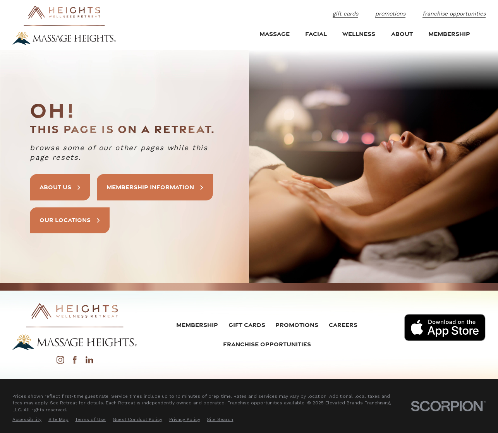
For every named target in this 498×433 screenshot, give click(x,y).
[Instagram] (60, 362)
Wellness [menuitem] (358, 34)
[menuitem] (26, 419)
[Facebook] (75, 362)
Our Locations (70, 220)
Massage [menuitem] (274, 34)
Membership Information (156, 187)
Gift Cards (345, 13)
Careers (343, 325)
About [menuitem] (402, 34)
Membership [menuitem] (449, 34)
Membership (197, 325)
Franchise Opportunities (454, 13)
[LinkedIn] (89, 362)
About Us (60, 187)
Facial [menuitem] (316, 34)
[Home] (64, 25)
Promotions (390, 13)
